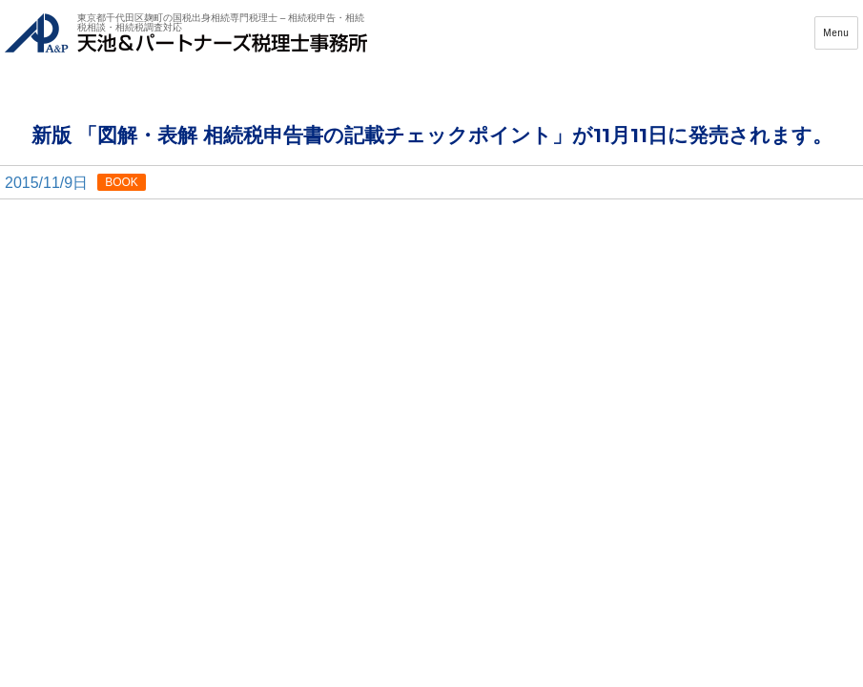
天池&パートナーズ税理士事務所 (186, 39)
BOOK (121, 195)
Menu (836, 39)
